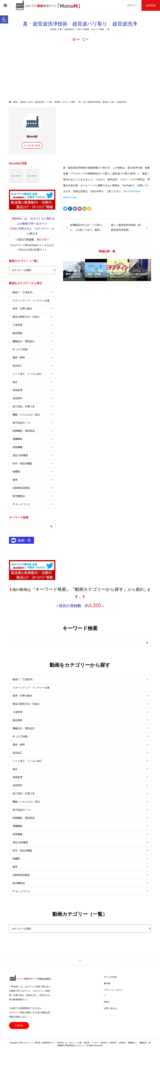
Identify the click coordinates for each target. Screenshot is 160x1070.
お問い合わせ (110, 1008)
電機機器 (17, 439)
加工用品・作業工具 (24, 406)
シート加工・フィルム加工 (27, 374)
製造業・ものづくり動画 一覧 (96, 29)
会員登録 (151, 5)
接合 (15, 382)
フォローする (33, 145)
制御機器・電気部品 (24, 431)
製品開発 (17, 333)
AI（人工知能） (21, 349)
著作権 (107, 983)
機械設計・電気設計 (24, 341)
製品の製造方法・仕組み (26, 316)
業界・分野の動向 (22, 308)
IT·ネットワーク (21, 504)
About (106, 1002)
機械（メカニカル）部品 (26, 414)
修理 (15, 479)
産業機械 (17, 447)
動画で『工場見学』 (24, 292)
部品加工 (17, 365)
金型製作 (17, 398)
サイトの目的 (110, 977)
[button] (4, 19)
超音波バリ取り (57, 29)
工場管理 (17, 325)
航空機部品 (19, 496)
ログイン (132, 5)
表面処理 (17, 390)
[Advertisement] (80, 70)
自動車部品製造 (21, 488)
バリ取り (78, 29)
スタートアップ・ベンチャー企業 (31, 300)
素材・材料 (19, 357)
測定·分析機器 (20, 455)
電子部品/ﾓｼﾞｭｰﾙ (21, 422)
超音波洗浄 (69, 29)
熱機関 (16, 471)
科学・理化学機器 (22, 463)
